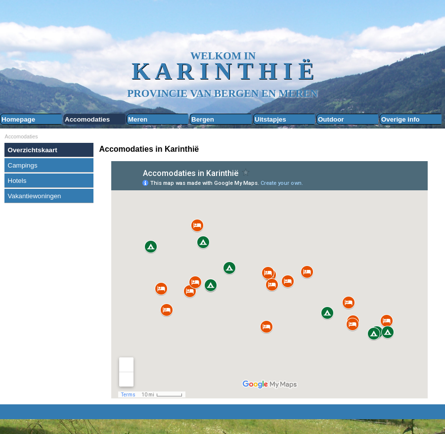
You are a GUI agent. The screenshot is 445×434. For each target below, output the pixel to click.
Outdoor (331, 119)
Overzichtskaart (32, 150)
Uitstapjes (270, 119)
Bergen (202, 119)
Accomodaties (87, 119)
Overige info (400, 119)
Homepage (18, 119)
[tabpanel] (269, 149)
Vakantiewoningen (34, 196)
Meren (137, 119)
